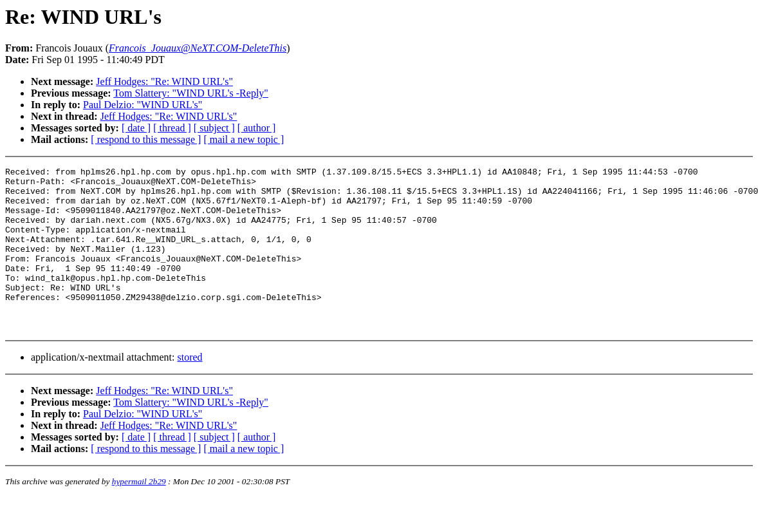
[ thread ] (172, 127)
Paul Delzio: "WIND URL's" (142, 104)
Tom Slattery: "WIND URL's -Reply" (190, 93)
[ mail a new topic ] (243, 139)
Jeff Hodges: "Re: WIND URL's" (164, 81)
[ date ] (136, 127)
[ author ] (256, 127)
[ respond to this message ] (146, 139)
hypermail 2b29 (139, 514)
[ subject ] (214, 127)
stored (189, 389)
